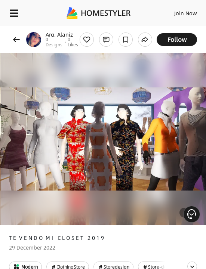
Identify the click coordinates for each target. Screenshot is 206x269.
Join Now (185, 13)
